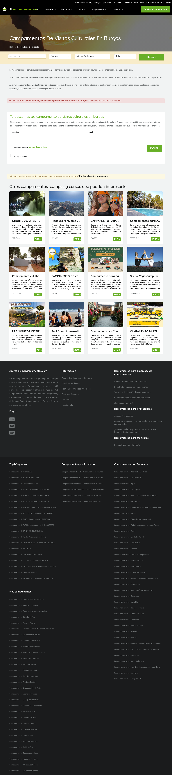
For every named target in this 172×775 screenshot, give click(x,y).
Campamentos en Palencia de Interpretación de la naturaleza (31, 629)
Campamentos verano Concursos (126, 596)
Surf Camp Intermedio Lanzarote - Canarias (66, 331)
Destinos (49, 9)
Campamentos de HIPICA (46, 507)
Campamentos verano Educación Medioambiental (132, 519)
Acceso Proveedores (123, 416)
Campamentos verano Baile (124, 649)
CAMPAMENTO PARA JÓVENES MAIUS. (106, 220)
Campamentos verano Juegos (125, 513)
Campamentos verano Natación (126, 667)
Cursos (80, 9)
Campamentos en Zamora (71, 501)
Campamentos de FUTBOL (19, 490)
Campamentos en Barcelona (72, 478)
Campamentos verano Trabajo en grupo (128, 561)
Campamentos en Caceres (93, 478)
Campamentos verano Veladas (125, 549)
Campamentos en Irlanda (92, 501)
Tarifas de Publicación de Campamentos (132, 392)
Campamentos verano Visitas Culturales (129, 661)
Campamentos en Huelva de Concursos (23, 759)
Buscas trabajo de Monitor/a (127, 445)
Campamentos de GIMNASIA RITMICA (23, 572)
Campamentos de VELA (39, 561)
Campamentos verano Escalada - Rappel (129, 537)
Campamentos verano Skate (150, 507)
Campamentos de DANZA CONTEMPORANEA (26, 531)
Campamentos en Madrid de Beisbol (22, 664)
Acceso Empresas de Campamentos (130, 381)
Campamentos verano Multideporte (127, 490)
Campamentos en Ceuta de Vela (21, 735)
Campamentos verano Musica (125, 578)
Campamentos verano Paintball (125, 632)
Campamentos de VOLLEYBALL (20, 513)
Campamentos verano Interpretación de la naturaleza (133, 590)
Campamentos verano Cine (148, 578)
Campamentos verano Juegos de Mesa (128, 626)
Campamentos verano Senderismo (126, 501)
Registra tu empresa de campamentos (131, 387)
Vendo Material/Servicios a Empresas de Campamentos (148, 2)
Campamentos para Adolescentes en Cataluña (145, 220)
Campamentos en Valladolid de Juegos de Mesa (27, 652)
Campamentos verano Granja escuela (128, 679)
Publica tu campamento (155, 9)
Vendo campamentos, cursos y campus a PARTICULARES (97, 2)
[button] (60, 56)
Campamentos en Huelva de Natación (23, 729)
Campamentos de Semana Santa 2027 (23, 484)
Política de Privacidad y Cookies (76, 389)
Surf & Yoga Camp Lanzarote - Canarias (145, 276)
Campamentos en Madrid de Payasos (23, 694)
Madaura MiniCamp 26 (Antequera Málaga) (66, 220)
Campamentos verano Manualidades (127, 543)
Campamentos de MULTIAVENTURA (22, 507)
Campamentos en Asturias (93, 472)
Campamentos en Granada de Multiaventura (25, 706)
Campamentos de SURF (18, 496)
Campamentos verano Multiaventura (127, 478)
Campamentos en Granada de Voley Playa (24, 641)
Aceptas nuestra (30, 147)
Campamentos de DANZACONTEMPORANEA (25, 555)
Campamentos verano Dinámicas (126, 620)
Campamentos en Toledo (92, 496)
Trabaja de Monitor (99, 9)
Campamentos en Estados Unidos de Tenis (25, 688)
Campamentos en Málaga (71, 496)
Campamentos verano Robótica (147, 649)
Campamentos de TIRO (37, 537)
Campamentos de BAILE (18, 519)
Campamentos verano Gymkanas (126, 507)
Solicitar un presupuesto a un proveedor (132, 398)
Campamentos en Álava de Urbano (22, 623)
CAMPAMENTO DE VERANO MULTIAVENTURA (66, 276)
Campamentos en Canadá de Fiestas (22, 718)
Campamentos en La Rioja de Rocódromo (24, 700)
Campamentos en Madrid (95, 490)
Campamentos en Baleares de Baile (22, 712)
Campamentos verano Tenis (149, 667)
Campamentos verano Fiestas (148, 525)
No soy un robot (20, 156)
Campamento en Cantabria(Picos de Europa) (106, 331)
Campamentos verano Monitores (126, 673)
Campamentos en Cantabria (72, 484)
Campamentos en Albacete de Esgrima (23, 605)
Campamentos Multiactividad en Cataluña (27, 276)
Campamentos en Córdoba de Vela (22, 617)
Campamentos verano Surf (124, 496)
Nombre (15, 132)
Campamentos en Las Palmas (73, 490)
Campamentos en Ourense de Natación (23, 771)
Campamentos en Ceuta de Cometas (22, 723)
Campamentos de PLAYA (18, 537)
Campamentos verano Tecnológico (127, 584)
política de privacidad (38, 147)
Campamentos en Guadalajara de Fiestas (24, 647)
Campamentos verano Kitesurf (125, 637)
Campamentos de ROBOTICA (39, 519)
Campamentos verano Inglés (124, 484)
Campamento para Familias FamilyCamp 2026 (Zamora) (106, 276)
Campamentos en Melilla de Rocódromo (24, 658)
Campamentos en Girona (93, 484)
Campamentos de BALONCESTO (42, 525)
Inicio (36, 9)
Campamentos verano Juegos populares (129, 608)
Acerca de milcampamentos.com (77, 378)
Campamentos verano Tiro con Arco (127, 566)
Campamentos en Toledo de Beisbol (22, 682)
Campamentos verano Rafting (150, 643)
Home (11, 47)
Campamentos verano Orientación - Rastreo (130, 572)
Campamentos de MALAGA (46, 566)
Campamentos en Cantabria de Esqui (23, 670)
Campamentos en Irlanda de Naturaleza (24, 741)
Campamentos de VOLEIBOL (38, 496)
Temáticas (65, 9)
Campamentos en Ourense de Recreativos (24, 635)
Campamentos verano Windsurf (125, 643)
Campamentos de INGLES (39, 490)
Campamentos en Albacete (72, 472)
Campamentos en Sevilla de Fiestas (22, 747)
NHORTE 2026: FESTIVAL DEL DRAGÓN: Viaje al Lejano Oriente (27, 220)
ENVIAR (154, 148)
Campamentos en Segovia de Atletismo (23, 676)
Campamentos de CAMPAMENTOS (22, 543)
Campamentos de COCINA (19, 561)
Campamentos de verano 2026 (20, 472)
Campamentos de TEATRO (39, 501)
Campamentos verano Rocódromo (126, 655)
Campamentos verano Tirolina (125, 531)
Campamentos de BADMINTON (20, 578)
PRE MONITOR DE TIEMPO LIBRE (27, 331)
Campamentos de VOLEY (18, 501)
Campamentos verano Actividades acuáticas (130, 472)
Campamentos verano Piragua (147, 496)
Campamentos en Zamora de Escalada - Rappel (26, 599)
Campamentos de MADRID (43, 513)
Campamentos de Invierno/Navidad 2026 (24, 478)
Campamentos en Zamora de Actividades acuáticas (28, 611)
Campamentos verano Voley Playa (126, 602)
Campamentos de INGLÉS (43, 578)
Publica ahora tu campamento (93, 176)
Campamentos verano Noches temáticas (129, 614)
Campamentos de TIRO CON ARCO (22, 566)
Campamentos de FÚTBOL (19, 525)
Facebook (67, 405)
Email (90, 132)
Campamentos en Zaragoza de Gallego (23, 753)
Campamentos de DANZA (46, 543)
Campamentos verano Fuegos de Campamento (131, 555)
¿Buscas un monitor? (123, 403)
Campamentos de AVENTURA (20, 549)
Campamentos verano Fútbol (125, 525)
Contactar (118, 9)
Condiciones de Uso (71, 383)
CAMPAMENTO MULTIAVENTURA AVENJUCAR (145, 331)
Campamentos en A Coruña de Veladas (23, 765)
